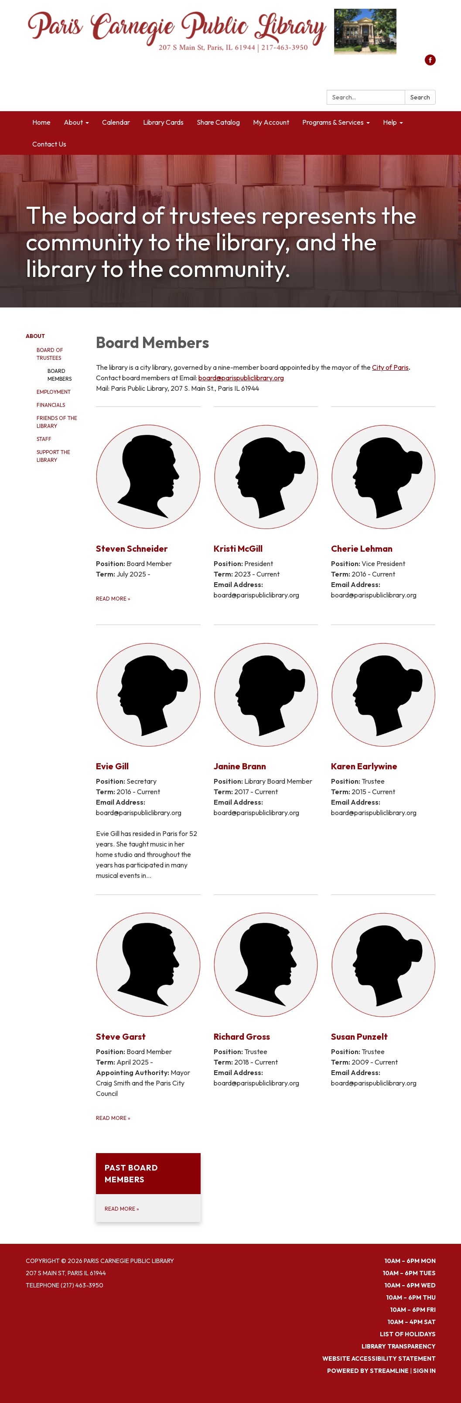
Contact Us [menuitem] (49, 144)
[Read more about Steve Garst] (148, 1008)
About (35, 336)
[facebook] (430, 62)
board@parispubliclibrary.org (241, 377)
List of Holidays (408, 1334)
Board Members (60, 375)
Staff (44, 439)
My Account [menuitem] (271, 122)
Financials (51, 405)
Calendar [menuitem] (116, 122)
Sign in (424, 1371)
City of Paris (390, 367)
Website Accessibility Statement (379, 1358)
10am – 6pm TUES (409, 1273)
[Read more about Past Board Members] (148, 1187)
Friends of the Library (57, 422)
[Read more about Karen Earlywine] (383, 754)
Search (420, 97)
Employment (54, 392)
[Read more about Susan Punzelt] (383, 1008)
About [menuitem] (73, 122)
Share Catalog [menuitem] (218, 122)
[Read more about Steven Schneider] (148, 509)
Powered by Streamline (368, 1371)
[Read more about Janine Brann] (266, 754)
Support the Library (53, 456)
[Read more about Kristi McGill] (266, 509)
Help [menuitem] (390, 122)
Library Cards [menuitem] (163, 122)
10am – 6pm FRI (413, 1310)
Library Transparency (399, 1346)
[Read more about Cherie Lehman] (383, 509)
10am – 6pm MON (410, 1261)
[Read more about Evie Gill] (148, 754)
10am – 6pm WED (410, 1285)
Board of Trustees (50, 354)
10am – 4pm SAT (411, 1322)
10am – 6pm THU (411, 1297)
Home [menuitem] (41, 122)
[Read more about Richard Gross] (266, 1008)
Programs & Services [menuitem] (333, 122)
